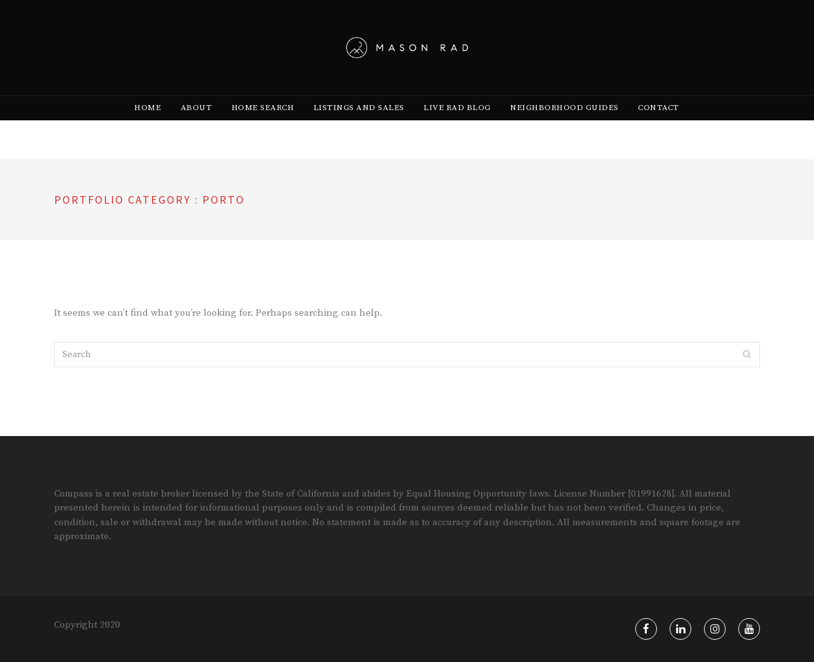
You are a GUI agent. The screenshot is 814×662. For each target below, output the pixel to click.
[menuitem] (148, 128)
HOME (147, 128)
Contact (658, 128)
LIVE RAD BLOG (457, 128)
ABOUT (196, 128)
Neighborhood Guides (564, 128)
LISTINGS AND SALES (359, 128)
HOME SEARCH (262, 128)
